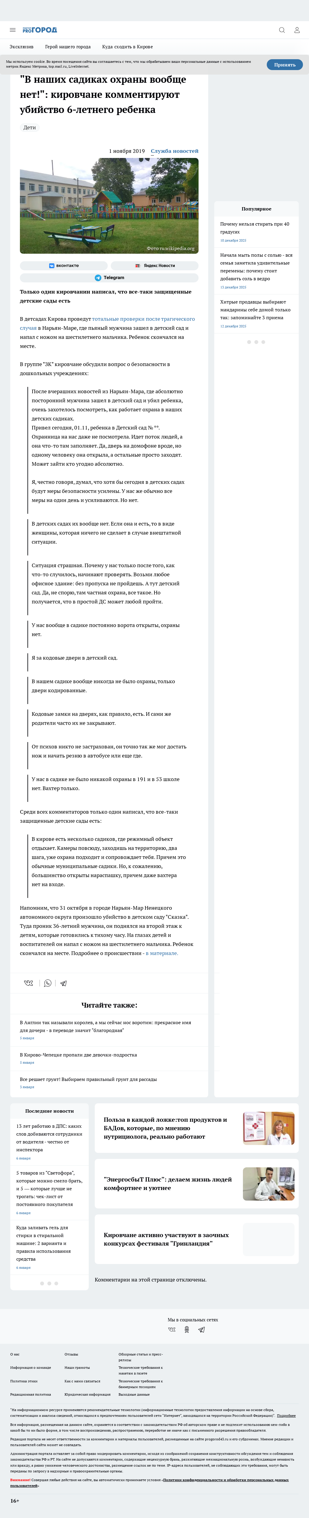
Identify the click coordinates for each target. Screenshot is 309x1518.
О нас (15, 1354)
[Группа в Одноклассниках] (186, 1329)
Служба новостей (175, 150)
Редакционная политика (30, 1394)
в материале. (162, 953)
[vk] (29, 983)
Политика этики (23, 1381)
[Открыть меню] (12, 30)
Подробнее (286, 1415)
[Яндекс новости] (155, 265)
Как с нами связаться (82, 1381)
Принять (285, 65)
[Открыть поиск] (282, 30)
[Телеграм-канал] (109, 277)
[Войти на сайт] (297, 30)
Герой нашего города (68, 47)
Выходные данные (134, 1394)
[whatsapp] (48, 983)
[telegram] (65, 983)
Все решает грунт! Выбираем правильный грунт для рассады (109, 1083)
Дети (30, 127)
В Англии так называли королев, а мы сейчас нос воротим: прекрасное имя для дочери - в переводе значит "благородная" (109, 1030)
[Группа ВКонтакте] (64, 265)
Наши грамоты (77, 1367)
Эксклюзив (22, 47)
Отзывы (71, 1354)
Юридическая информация (87, 1394)
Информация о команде (30, 1367)
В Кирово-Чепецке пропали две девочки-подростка (109, 1059)
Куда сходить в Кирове (127, 47)
